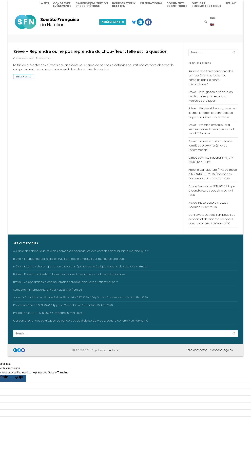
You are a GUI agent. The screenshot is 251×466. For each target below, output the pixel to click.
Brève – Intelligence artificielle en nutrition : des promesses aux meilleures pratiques (210, 96)
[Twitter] (19, 350)
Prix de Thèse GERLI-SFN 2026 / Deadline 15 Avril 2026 (208, 205)
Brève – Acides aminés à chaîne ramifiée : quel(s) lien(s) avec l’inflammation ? (210, 145)
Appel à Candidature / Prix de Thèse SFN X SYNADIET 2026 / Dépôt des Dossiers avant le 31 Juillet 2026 (212, 174)
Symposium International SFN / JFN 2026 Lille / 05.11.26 (211, 160)
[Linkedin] (140, 21)
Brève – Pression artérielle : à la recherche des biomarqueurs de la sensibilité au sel (212, 129)
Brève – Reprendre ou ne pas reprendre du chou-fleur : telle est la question (90, 51)
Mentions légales (221, 350)
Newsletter (43, 58)
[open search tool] (205, 22)
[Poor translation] (18, 378)
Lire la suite (23, 76)
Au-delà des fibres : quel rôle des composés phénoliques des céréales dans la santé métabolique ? (210, 77)
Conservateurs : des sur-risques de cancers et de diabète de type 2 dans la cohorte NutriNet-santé (211, 219)
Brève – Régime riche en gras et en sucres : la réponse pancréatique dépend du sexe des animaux (212, 113)
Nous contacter (196, 350)
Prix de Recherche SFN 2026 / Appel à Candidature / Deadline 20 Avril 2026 (212, 190)
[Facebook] (148, 21)
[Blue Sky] (132, 21)
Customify (113, 350)
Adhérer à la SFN (113, 22)
